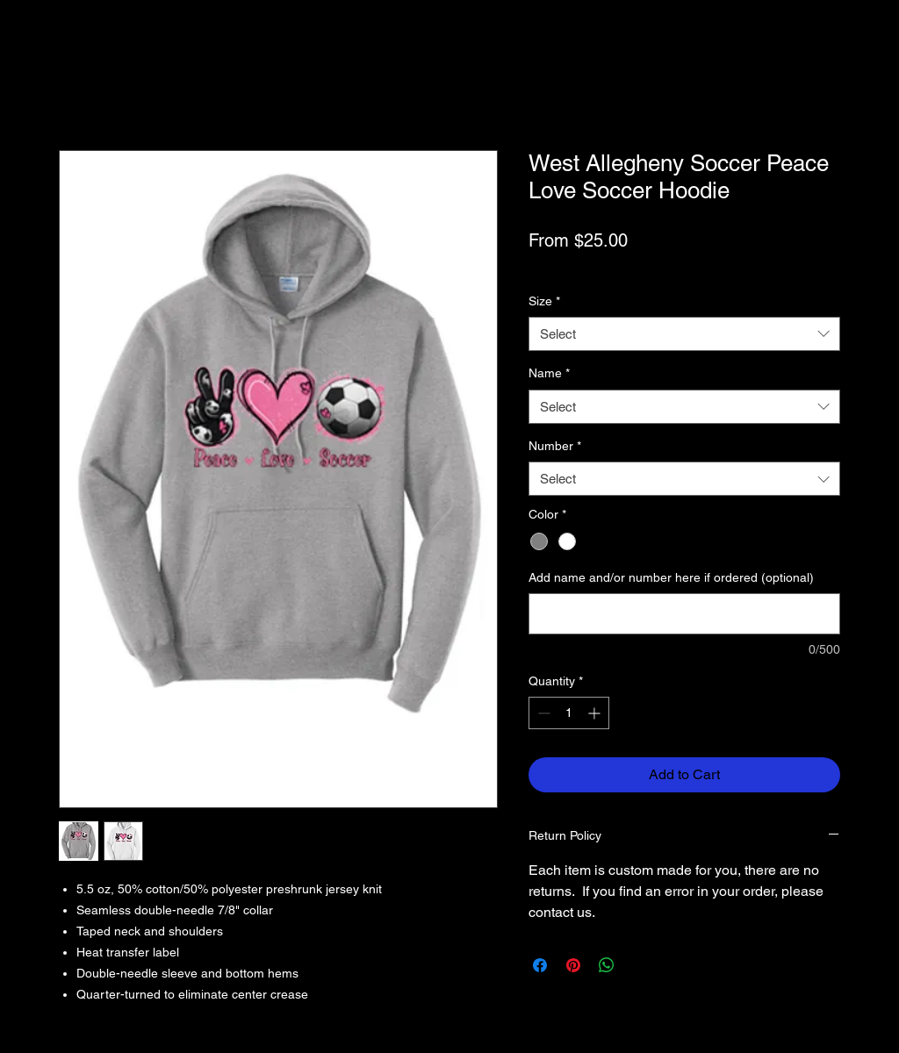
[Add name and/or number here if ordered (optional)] (684, 614)
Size (544, 301)
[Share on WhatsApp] (606, 965)
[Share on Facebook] (539, 965)
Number (555, 446)
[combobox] (684, 334)
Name (549, 373)
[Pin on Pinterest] (573, 965)
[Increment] (596, 713)
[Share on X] (640, 965)
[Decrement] (542, 713)
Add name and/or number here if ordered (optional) (671, 577)
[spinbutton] (569, 713)
